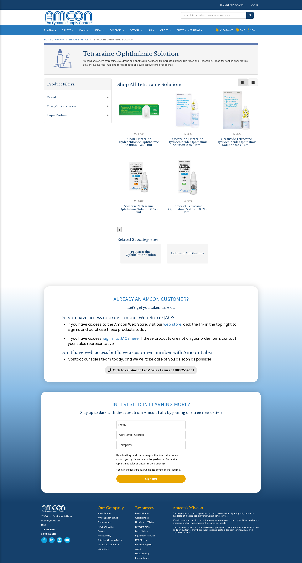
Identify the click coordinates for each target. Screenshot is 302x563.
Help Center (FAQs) (144, 522)
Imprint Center (142, 557)
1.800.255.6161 (48, 533)
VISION (99, 30)
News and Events (106, 526)
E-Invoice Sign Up (143, 544)
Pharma (60, 39)
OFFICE (165, 30)
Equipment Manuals (145, 535)
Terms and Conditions (108, 544)
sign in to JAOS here (121, 338)
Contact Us (103, 548)
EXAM (83, 30)
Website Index (141, 517)
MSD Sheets (141, 540)
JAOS (138, 548)
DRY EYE (68, 30)
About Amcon (104, 513)
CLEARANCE (224, 30)
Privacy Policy (104, 535)
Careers (101, 531)
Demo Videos (141, 531)
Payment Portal (142, 526)
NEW (251, 30)
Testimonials (104, 522)
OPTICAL (136, 30)
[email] (151, 435)
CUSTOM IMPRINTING (189, 30)
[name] (151, 425)
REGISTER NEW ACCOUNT (232, 4)
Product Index (142, 513)
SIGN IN (254, 4)
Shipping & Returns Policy (110, 540)
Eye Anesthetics (78, 39)
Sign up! (151, 479)
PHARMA (50, 30)
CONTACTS (117, 30)
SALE (240, 30)
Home (47, 39)
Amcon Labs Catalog (108, 517)
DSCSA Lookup (142, 553)
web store (172, 324)
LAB (151, 30)
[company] (151, 445)
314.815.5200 (47, 529)
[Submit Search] (250, 15)
